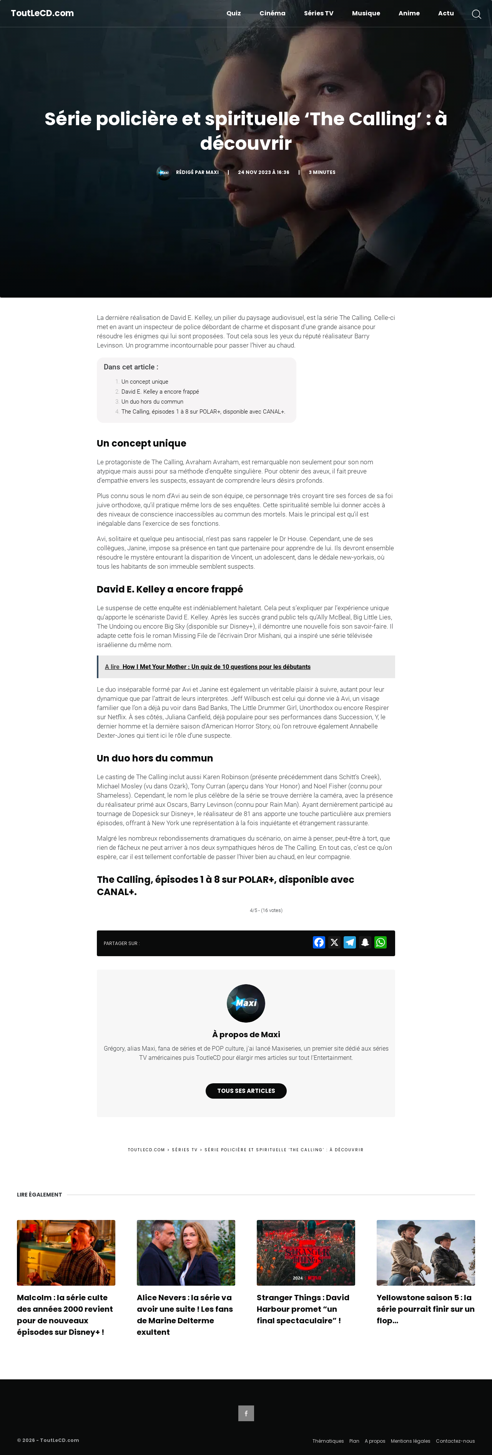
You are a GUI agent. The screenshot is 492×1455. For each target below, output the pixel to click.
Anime (409, 13)
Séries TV (319, 13)
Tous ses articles (246, 1091)
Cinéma (272, 13)
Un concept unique (144, 381)
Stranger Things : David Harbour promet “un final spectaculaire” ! (303, 1309)
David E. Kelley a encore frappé (160, 391)
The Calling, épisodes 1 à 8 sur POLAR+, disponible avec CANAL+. (203, 411)
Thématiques (328, 1441)
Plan (354, 1441)
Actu (446, 13)
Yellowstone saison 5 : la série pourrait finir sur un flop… (426, 1309)
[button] (476, 13)
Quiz (233, 13)
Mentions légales (410, 1441)
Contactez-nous (455, 1441)
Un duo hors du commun (152, 401)
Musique (366, 13)
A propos (375, 1441)
